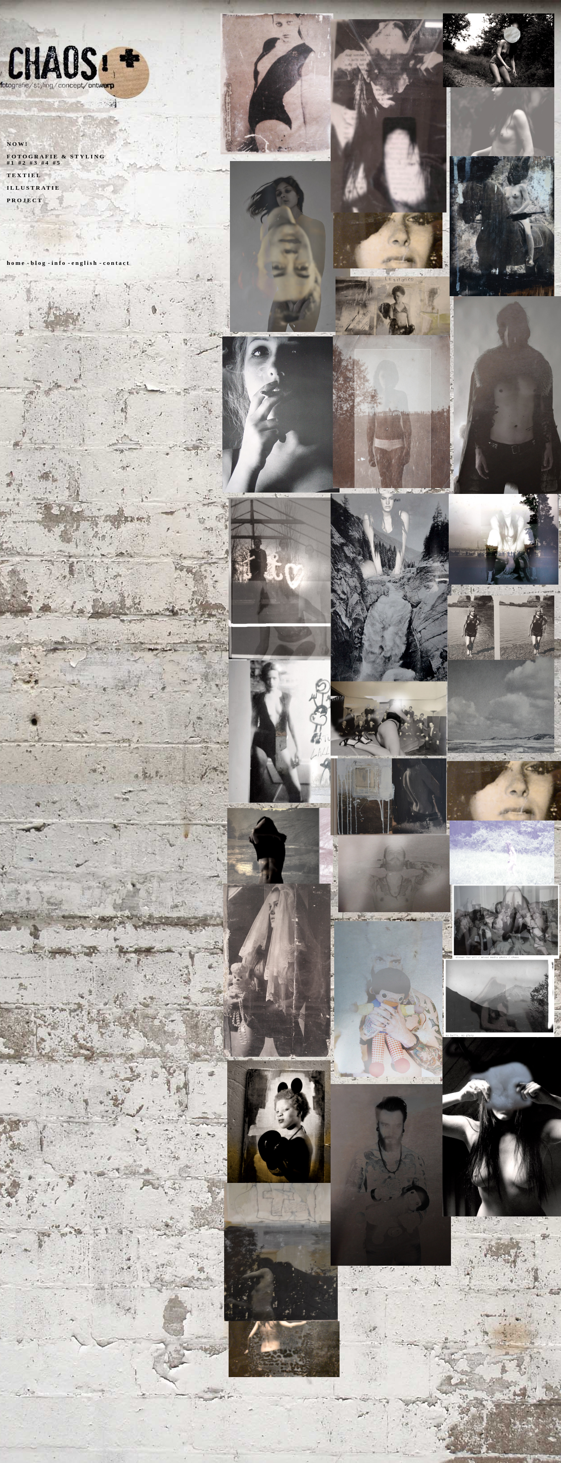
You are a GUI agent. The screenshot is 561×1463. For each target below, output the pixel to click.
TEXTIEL (24, 175)
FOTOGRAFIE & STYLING (56, 156)
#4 (45, 162)
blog (38, 262)
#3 (34, 162)
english (85, 262)
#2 (22, 162)
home (16, 262)
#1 (11, 162)
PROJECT (25, 200)
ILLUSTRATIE (33, 187)
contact (116, 262)
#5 (57, 162)
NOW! (17, 143)
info (58, 262)
